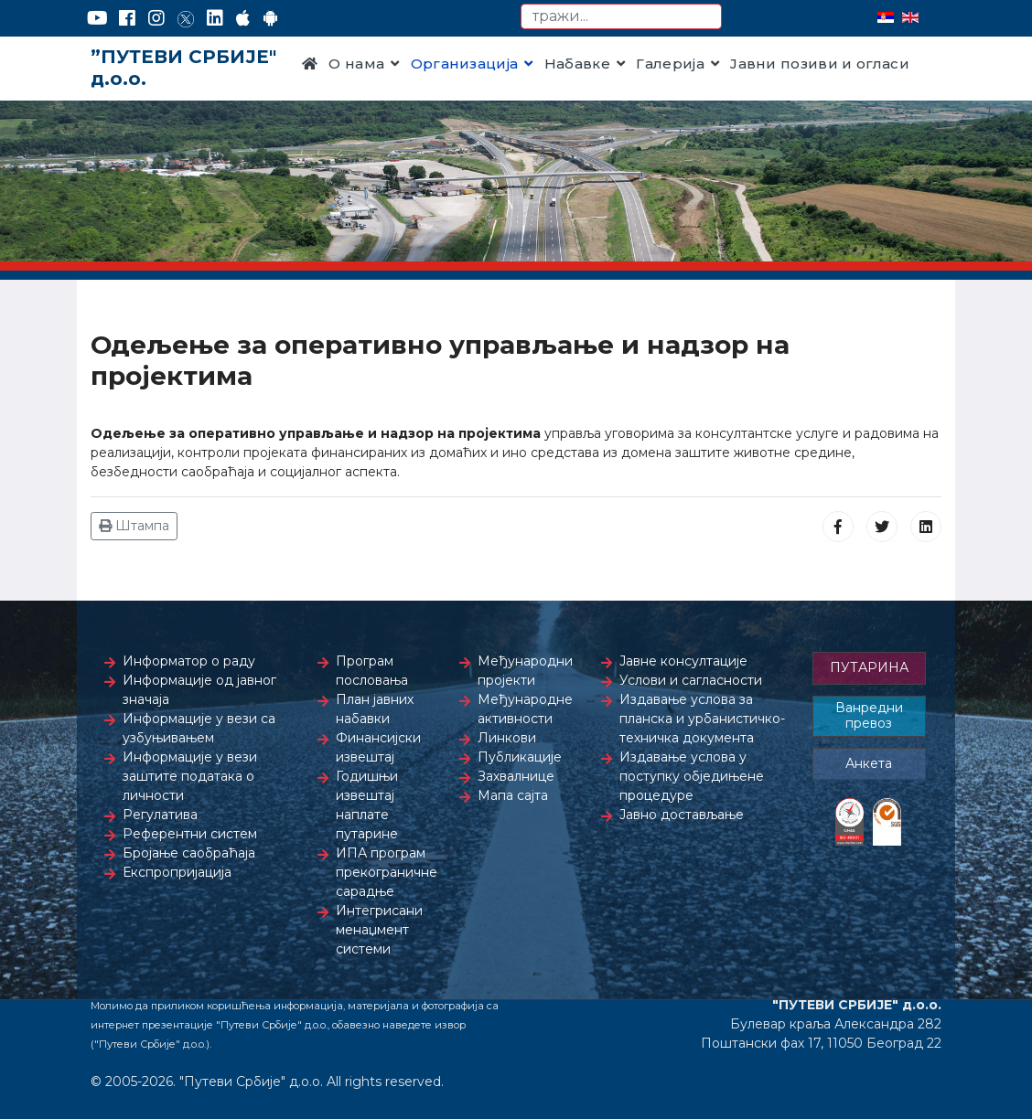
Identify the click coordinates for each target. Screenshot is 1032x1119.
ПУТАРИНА (869, 667)
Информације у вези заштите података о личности (190, 776)
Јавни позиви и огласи (819, 63)
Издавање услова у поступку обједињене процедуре (691, 776)
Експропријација (177, 872)
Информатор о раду (189, 661)
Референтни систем (190, 834)
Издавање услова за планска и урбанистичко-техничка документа (702, 718)
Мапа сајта (513, 795)
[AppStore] (243, 18)
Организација (465, 63)
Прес (322, 118)
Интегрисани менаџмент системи (379, 929)
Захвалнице (516, 776)
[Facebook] (127, 18)
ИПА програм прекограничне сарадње (386, 872)
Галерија (670, 63)
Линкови (507, 738)
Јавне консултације (683, 661)
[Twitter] (185, 18)
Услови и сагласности (690, 680)
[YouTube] (97, 18)
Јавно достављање (681, 814)
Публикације (520, 757)
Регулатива (160, 814)
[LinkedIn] (215, 18)
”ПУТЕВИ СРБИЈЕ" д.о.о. (183, 68)
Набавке (577, 63)
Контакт (383, 118)
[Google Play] (271, 18)
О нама (356, 63)
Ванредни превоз (869, 715)
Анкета (868, 763)
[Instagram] (156, 18)
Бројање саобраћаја (189, 853)
